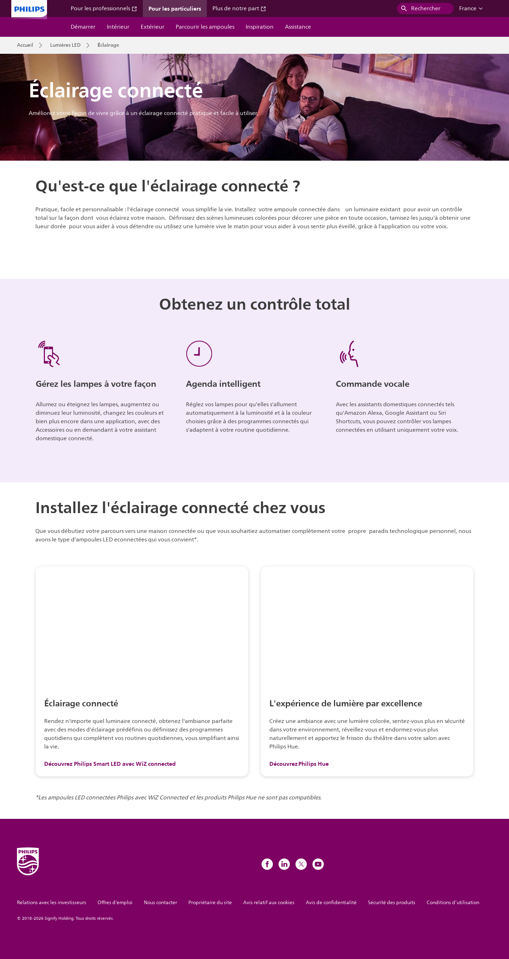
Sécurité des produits (391, 902)
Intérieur (118, 26)
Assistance (298, 26)
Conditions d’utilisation (453, 902)
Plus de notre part (239, 8)
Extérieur (152, 26)
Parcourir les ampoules (205, 26)
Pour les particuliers (174, 8)
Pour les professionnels (104, 8)
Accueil (25, 45)
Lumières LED (65, 45)
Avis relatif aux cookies (268, 902)
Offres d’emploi (115, 902)
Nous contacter (160, 902)
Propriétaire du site (210, 902)
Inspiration (260, 26)
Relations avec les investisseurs (51, 902)
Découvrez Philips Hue (299, 763)
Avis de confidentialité (331, 902)
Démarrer (83, 26)
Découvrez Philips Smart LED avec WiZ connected (110, 763)
